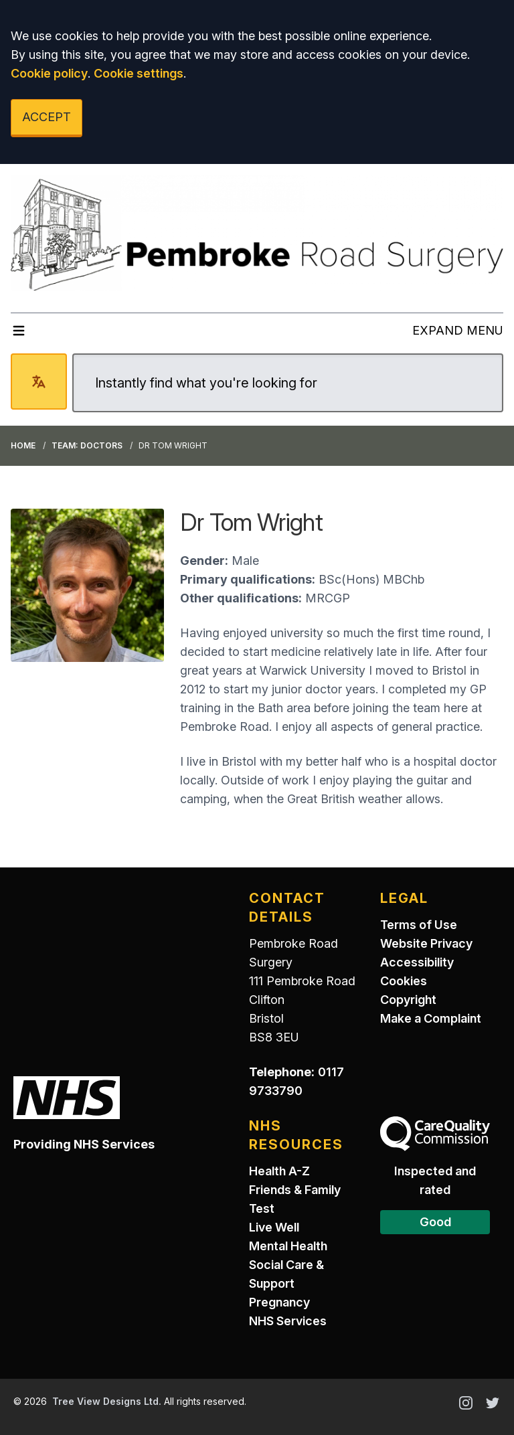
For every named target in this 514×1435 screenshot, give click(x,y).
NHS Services (288, 1321)
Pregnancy (279, 1302)
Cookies (403, 981)
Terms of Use (418, 925)
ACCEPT (46, 117)
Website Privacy (426, 943)
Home (23, 445)
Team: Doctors (87, 445)
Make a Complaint (430, 1018)
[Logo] (257, 233)
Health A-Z (279, 1171)
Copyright (408, 1000)
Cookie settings (138, 73)
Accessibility (417, 962)
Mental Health (288, 1246)
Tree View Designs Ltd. (106, 1401)
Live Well (274, 1227)
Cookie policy (49, 73)
